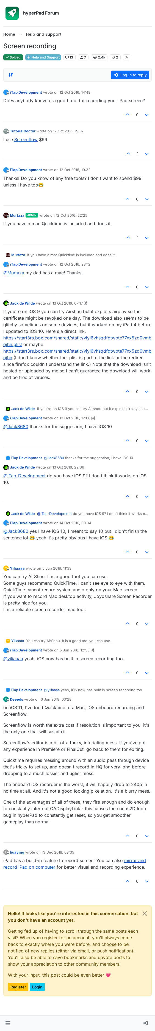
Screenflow (26, 139)
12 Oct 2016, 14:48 (75, 92)
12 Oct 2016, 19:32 (75, 170)
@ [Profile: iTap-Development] (24, 475)
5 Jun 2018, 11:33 (56, 568)
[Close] (144, 913)
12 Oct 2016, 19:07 (68, 131)
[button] (7, 1023)
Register (18, 987)
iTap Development (26, 92)
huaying (17, 852)
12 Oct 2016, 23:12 (75, 264)
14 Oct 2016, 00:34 (75, 523)
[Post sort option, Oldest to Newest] (11, 75)
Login (37, 987)
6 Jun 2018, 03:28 (56, 699)
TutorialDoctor (22, 131)
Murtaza (17, 215)
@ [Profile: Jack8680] (15, 426)
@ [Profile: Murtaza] (13, 272)
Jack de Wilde (22, 303)
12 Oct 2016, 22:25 (71, 215)
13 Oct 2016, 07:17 (67, 303)
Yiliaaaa (17, 568)
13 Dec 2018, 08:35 (58, 852)
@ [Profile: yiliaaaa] (13, 658)
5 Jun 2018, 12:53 (75, 650)
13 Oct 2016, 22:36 (68, 467)
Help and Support (43, 57)
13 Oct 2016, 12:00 (75, 418)
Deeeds (16, 699)
